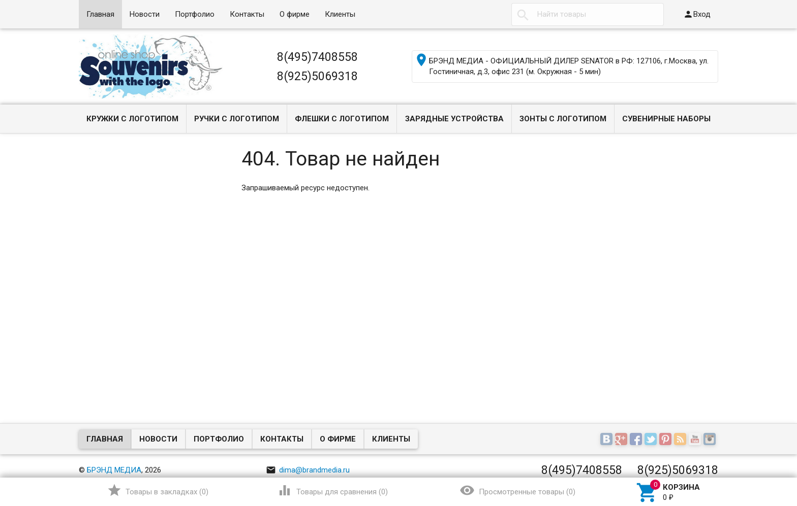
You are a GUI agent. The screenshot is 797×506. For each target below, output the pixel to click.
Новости (145, 14)
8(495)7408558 (317, 57)
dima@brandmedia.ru (308, 470)
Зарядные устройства (454, 118)
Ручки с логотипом (236, 118)
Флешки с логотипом (342, 118)
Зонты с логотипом (562, 118)
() (158, 490)
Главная (100, 14)
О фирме (295, 14)
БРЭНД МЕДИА (114, 470)
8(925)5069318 (317, 76)
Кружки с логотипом (132, 118)
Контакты (247, 14)
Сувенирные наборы (666, 118)
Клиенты (340, 14)
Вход (697, 14)
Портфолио (194, 14)
